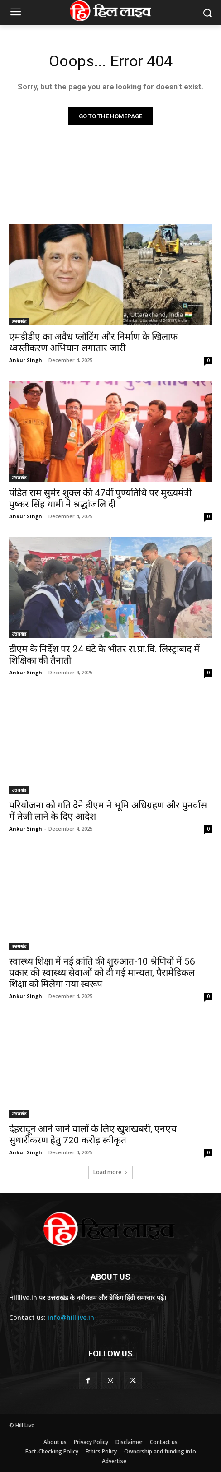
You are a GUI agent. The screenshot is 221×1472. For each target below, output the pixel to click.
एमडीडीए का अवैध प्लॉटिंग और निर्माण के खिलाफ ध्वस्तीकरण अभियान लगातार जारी (93, 342)
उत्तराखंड (19, 321)
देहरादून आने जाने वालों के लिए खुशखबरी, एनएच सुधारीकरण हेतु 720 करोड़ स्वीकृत (93, 1135)
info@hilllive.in (71, 1317)
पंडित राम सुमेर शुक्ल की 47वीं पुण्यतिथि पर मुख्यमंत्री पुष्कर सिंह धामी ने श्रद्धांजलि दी (100, 499)
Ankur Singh (25, 360)
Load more (110, 1172)
